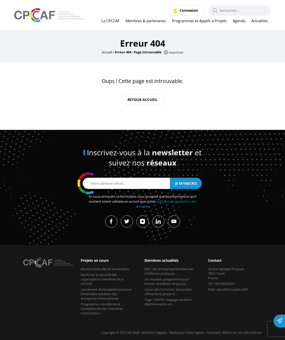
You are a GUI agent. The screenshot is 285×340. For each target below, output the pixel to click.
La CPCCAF (107, 20)
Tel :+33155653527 (222, 283)
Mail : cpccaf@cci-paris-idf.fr (229, 289)
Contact (215, 260)
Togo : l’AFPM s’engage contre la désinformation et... (168, 301)
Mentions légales (151, 332)
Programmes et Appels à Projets (198, 20)
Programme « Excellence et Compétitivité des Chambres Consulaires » (102, 308)
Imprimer (174, 52)
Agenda (238, 20)
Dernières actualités (162, 260)
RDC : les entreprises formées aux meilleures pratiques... (169, 271)
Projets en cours (95, 260)
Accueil (106, 52)
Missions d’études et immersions (105, 269)
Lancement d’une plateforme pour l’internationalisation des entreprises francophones (106, 294)
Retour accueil (142, 99)
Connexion (188, 10)
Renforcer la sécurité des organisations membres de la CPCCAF (103, 279)
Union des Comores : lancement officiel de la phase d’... (168, 291)
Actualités (259, 20)
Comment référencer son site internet (233, 332)
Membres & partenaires (143, 20)
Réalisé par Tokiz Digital (184, 332)
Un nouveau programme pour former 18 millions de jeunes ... (167, 281)
